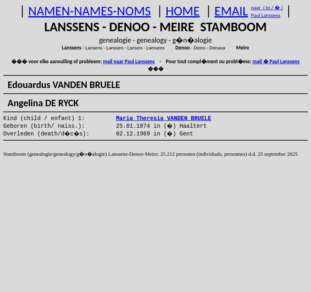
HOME (183, 11)
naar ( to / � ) (267, 7)
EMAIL (231, 11)
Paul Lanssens (266, 15)
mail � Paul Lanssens (275, 61)
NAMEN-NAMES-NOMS (89, 11)
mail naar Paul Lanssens (129, 61)
